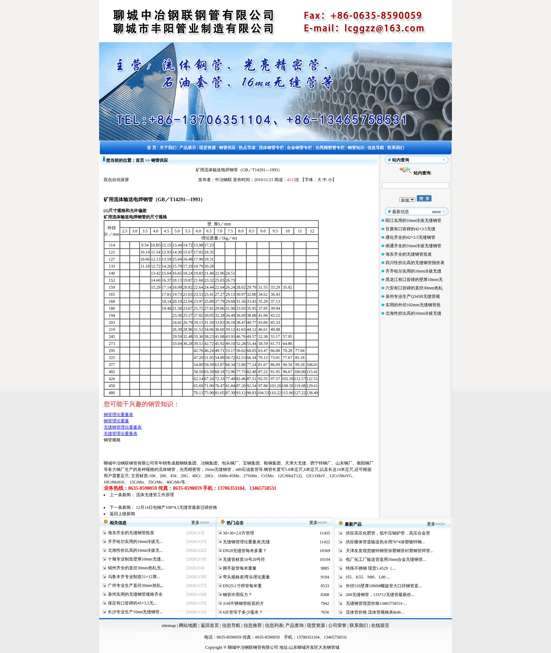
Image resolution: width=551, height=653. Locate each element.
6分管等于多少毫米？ (242, 612)
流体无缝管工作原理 (155, 494)
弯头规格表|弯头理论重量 (246, 577)
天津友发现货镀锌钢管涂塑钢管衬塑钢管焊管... (389, 550)
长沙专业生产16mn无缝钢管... (135, 611)
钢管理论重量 (116, 420)
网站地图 (188, 625)
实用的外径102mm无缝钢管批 (413, 304)
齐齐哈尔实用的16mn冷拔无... (135, 541)
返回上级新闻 (122, 513)
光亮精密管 (190, 469)
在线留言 (380, 625)
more (436, 211)
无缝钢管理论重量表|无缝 (246, 541)
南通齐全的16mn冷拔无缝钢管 (413, 245)
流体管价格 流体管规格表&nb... (375, 612)
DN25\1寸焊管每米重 (242, 585)
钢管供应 (159, 160)
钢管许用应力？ (237, 594)
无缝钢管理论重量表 (123, 427)
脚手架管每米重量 (239, 568)
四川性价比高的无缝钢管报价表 (415, 262)
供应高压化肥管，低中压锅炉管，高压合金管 (388, 533)
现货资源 (316, 625)
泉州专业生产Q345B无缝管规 (412, 296)
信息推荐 (251, 625)
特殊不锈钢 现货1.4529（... (370, 568)
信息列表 (274, 625)
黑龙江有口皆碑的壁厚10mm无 (414, 279)
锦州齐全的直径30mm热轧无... (136, 567)
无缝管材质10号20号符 (243, 559)
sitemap (169, 625)
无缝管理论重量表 (120, 433)
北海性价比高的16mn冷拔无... (135, 550)
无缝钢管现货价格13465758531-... (376, 603)
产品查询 (295, 625)
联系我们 (359, 625)
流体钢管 (166, 469)
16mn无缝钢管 (218, 469)
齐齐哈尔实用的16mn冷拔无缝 (413, 271)
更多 (195, 522)
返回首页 (209, 625)
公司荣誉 (338, 625)
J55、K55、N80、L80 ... (368, 577)
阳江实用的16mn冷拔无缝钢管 (413, 220)
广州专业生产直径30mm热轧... (136, 585)
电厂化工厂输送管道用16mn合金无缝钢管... (386, 559)
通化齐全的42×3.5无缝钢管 (410, 237)
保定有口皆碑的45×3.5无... (132, 603)
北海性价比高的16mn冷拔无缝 (413, 313)
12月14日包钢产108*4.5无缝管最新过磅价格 (176, 507)
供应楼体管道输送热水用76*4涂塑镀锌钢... (385, 541)
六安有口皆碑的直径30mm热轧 (414, 288)
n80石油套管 (247, 469)
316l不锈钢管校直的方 (243, 603)
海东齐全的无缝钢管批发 (408, 254)
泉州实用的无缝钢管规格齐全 (135, 594)
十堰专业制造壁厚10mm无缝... (136, 559)
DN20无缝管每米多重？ (244, 550)
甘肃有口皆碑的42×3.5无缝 (410, 228)
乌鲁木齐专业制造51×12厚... (134, 576)
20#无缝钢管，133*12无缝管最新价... (380, 594)
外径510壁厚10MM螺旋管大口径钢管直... (384, 585)
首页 (140, 160)
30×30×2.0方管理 (238, 533)
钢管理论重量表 (118, 414)
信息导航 (231, 625)
